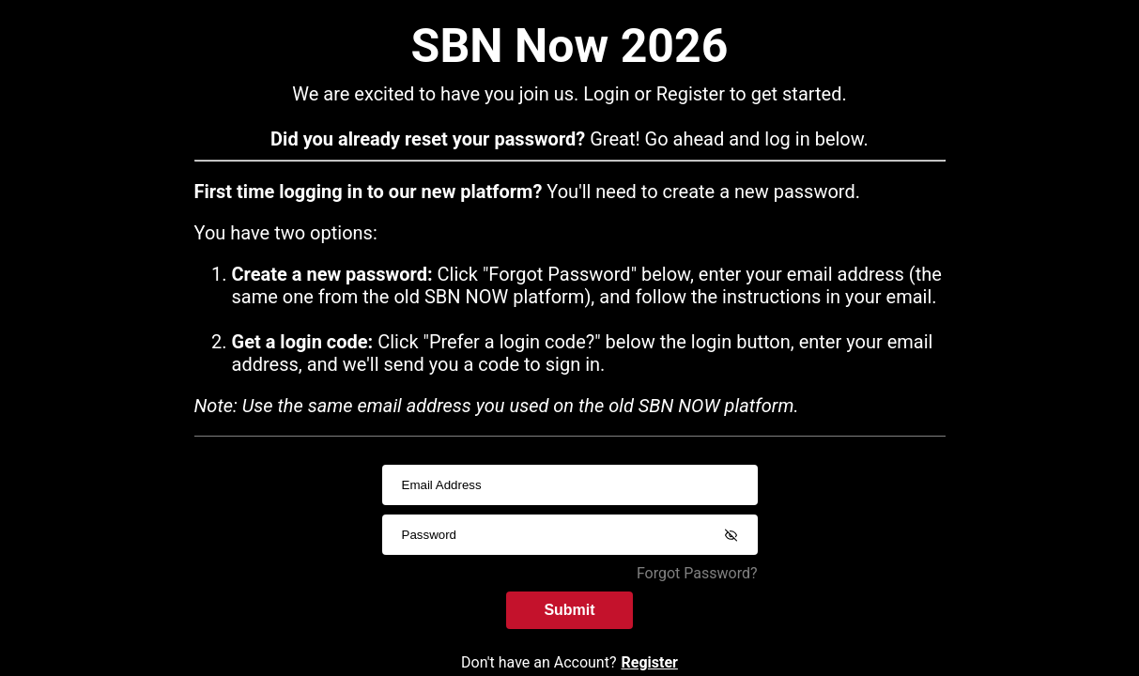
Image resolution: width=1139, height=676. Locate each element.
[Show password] (731, 535)
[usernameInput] (570, 485)
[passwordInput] (570, 535)
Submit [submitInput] (569, 610)
